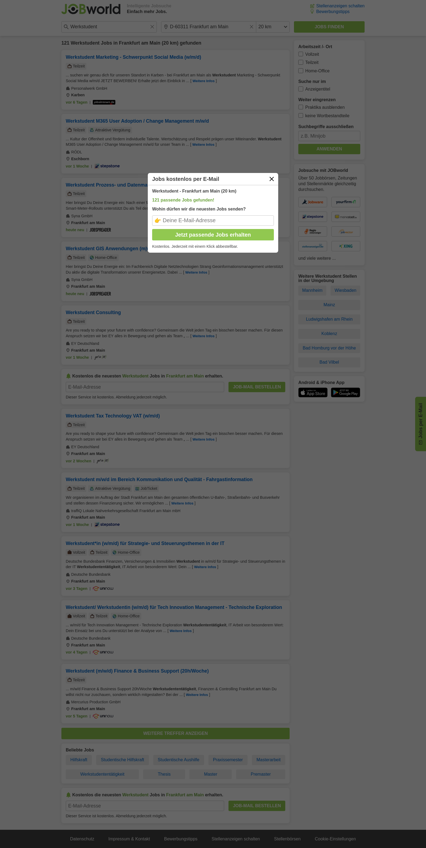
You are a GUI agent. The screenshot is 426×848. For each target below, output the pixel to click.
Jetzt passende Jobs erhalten (213, 235)
